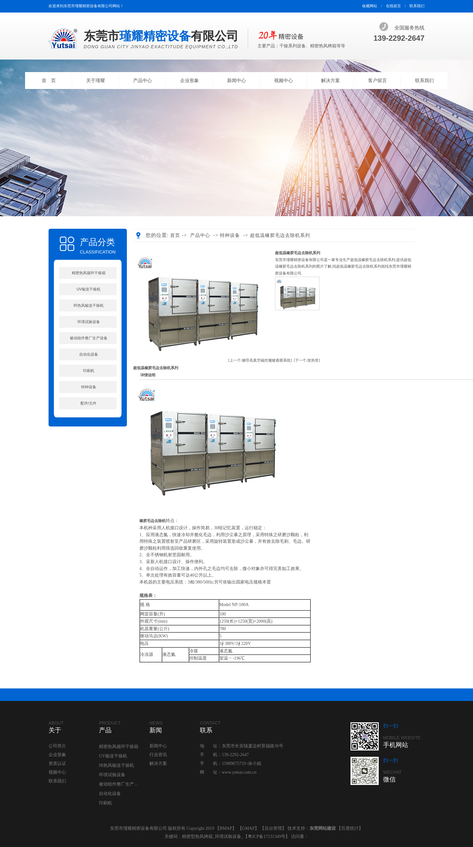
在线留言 (393, 6)
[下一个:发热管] (307, 360)
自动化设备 (88, 354)
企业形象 (189, 80)
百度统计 (350, 828)
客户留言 (377, 80)
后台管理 (273, 828)
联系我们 (416, 6)
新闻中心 (236, 80)
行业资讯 (158, 754)
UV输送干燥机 (88, 289)
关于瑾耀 (95, 80)
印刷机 (88, 371)
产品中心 (142, 80)
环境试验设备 (88, 322)
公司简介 (57, 746)
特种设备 (88, 387)
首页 (175, 235)
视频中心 (283, 80)
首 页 (49, 80)
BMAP (226, 828)
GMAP (248, 828)
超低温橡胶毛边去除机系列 (280, 235)
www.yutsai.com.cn (239, 772)
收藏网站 (369, 6)
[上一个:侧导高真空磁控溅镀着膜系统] (260, 360)
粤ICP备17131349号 (266, 836)
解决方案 (330, 80)
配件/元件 (88, 403)
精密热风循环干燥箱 (89, 273)
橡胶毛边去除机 (152, 521)
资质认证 (57, 763)
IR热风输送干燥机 (89, 305)
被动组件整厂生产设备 (88, 338)
